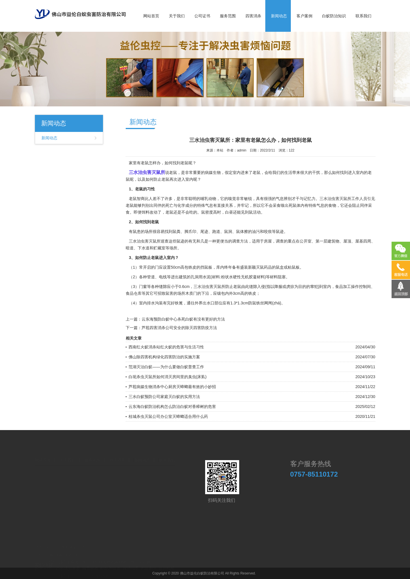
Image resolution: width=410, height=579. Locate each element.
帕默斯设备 (110, 564)
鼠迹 (180, 241)
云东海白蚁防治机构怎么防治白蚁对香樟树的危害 (172, 406)
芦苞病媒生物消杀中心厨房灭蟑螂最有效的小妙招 (172, 386)
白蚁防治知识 (334, 16)
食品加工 (343, 286)
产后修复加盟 (68, 564)
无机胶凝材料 (253, 277)
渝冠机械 (166, 564)
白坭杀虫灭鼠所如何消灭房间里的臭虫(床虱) (168, 376)
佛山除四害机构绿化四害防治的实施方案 (164, 357)
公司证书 (202, 16)
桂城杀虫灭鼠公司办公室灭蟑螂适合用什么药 (168, 416)
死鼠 (293, 205)
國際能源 (90, 564)
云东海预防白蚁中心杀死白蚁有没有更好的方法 (183, 319)
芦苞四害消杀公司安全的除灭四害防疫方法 (179, 327)
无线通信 (148, 564)
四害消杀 (253, 16)
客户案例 (304, 16)
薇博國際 (130, 564)
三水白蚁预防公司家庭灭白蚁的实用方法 (164, 396)
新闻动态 (279, 16)
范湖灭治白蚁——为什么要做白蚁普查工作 (166, 367)
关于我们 (177, 16)
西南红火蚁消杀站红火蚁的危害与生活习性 (166, 347)
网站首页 (151, 16)
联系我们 (363, 16)
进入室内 (356, 172)
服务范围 (228, 16)
